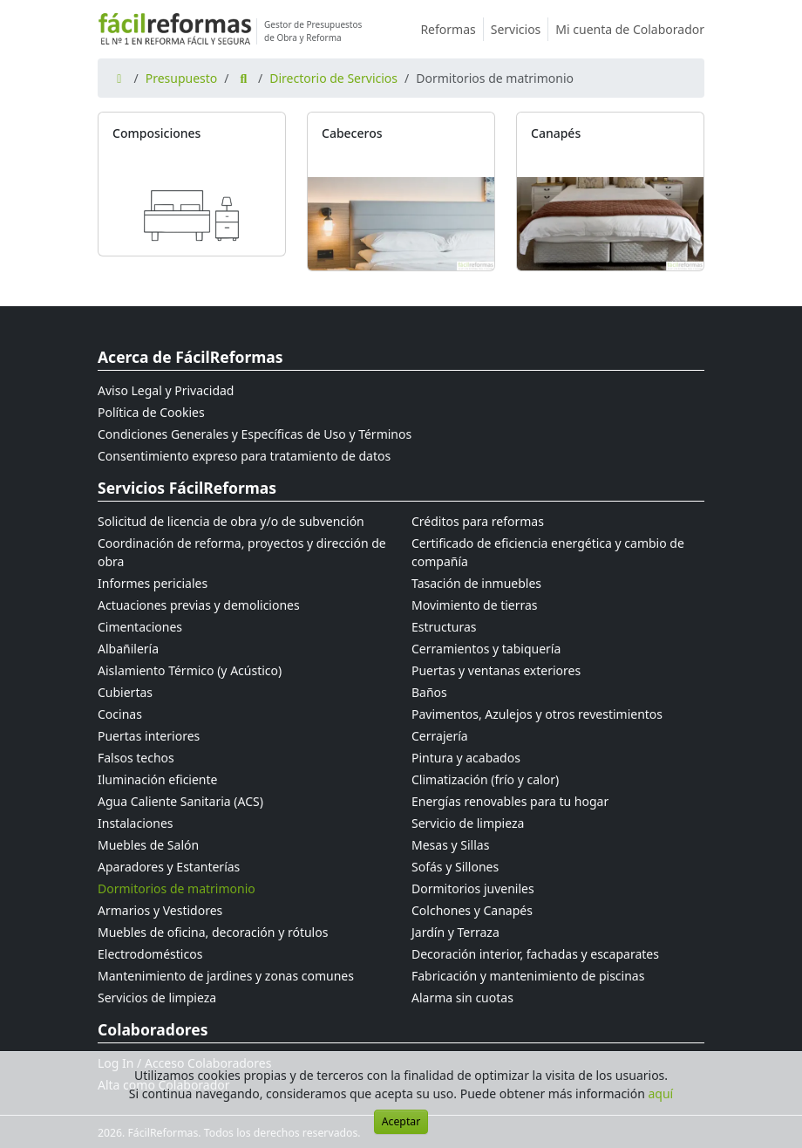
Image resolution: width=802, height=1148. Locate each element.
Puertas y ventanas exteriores (496, 670)
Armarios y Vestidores (160, 910)
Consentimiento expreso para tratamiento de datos (244, 456)
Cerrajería (439, 736)
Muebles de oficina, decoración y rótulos (213, 932)
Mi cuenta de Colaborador (629, 29)
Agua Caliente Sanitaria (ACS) (180, 801)
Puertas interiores (149, 736)
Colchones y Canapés (472, 910)
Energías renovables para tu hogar (509, 801)
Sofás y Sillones (455, 866)
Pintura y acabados (465, 757)
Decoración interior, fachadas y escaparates (535, 954)
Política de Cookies (151, 412)
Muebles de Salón (148, 845)
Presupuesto (182, 78)
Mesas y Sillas (450, 845)
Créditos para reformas (477, 521)
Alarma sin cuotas (462, 997)
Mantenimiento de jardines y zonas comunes (226, 975)
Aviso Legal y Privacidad (166, 390)
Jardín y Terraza (455, 932)
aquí (661, 1093)
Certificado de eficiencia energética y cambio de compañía (547, 552)
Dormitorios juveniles (472, 888)
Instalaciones (135, 823)
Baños (429, 692)
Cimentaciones (140, 626)
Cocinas (120, 714)
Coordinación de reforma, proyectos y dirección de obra (242, 552)
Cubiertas (125, 692)
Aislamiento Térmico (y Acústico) (190, 670)
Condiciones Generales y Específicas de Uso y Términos (254, 434)
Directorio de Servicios (333, 78)
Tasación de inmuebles (476, 583)
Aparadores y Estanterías (169, 866)
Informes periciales (152, 583)
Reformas (451, 29)
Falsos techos (136, 757)
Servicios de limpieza (157, 997)
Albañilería (128, 648)
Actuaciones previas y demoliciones (199, 605)
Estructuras (443, 626)
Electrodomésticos (150, 954)
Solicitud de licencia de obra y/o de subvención (231, 521)
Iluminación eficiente (157, 779)
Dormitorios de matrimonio (176, 888)
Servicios (520, 29)
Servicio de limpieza (467, 823)
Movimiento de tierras (474, 605)
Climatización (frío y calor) (485, 779)
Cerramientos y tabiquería (486, 648)
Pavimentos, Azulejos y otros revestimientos (537, 714)
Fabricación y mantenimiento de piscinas (527, 975)
